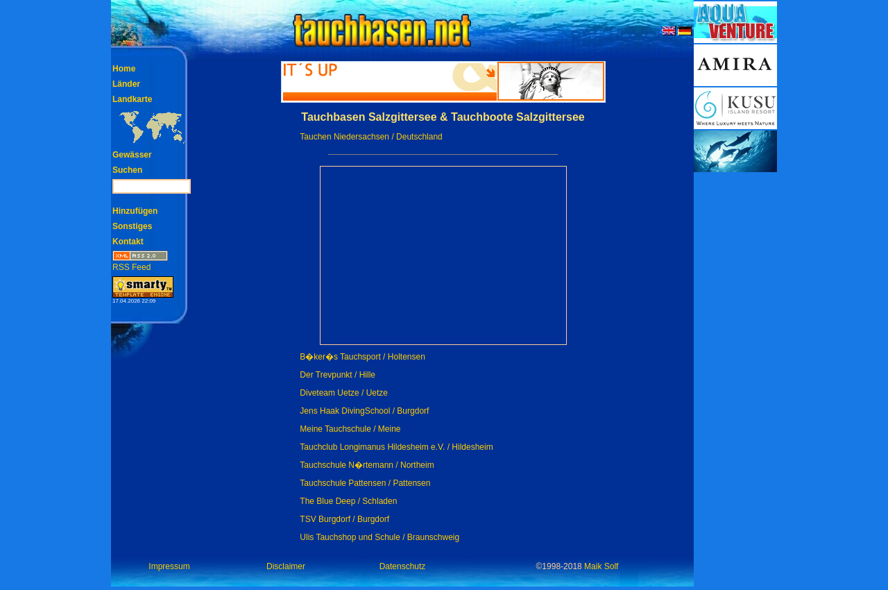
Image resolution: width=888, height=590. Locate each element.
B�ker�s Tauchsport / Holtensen (362, 357)
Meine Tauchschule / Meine (350, 429)
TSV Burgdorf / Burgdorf (344, 519)
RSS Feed (140, 262)
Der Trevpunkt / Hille (337, 375)
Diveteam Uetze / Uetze (344, 393)
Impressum (168, 566)
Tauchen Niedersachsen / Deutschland (371, 137)
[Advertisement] (735, 382)
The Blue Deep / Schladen (348, 501)
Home (123, 69)
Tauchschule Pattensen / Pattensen (365, 483)
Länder (126, 84)
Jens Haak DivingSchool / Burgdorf (364, 411)
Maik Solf (601, 566)
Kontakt (128, 241)
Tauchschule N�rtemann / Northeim (367, 465)
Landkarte (132, 99)
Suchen (127, 170)
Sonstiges (132, 226)
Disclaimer (285, 566)
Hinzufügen (134, 211)
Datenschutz (402, 566)
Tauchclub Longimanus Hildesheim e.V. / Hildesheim (396, 447)
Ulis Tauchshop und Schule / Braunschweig (379, 537)
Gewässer (132, 155)
